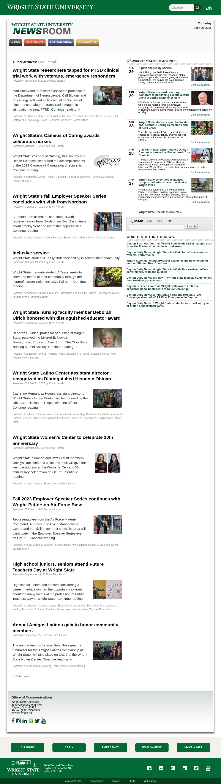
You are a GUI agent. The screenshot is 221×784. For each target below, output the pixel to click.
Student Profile (21, 296)
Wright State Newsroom (42, 29)
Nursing (25, 180)
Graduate (52, 293)
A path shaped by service (155, 68)
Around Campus (33, 237)
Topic (159, 220)
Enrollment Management (101, 605)
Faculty (52, 353)
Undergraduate (39, 296)
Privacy (116, 781)
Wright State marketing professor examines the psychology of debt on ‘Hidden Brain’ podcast (167, 262)
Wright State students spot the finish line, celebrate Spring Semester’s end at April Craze (163, 125)
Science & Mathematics (74, 120)
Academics (34, 42)
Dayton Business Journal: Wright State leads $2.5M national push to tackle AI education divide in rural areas (169, 245)
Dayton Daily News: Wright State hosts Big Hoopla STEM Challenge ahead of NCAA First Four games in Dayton (163, 296)
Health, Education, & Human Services (68, 176)
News (15, 42)
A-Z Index (28, 747)
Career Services (53, 237)
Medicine (89, 116)
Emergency (110, 747)
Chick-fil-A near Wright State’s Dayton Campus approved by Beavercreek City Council (164, 152)
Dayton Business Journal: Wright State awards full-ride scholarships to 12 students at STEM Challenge (162, 287)
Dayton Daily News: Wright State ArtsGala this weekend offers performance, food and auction (167, 271)
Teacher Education (100, 609)
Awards (42, 353)
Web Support (150, 781)
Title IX (132, 781)
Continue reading (66, 109)
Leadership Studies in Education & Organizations (85, 418)
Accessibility (97, 781)
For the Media (61, 42)
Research (54, 120)
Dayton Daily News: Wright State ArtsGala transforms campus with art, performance (167, 254)
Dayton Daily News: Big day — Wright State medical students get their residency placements (169, 279)
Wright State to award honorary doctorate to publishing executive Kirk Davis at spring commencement (164, 95)
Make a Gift (193, 747)
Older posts (21, 676)
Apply (69, 747)
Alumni (42, 293)
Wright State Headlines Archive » (160, 212)
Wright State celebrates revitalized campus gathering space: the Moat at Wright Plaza (163, 182)
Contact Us (87, 42)
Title (169, 220)
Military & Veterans (99, 544)
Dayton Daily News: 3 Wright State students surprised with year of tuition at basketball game (168, 305)
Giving (41, 176)
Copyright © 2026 (73, 781)
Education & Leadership (71, 414)
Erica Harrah (47, 62)
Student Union (104, 237)
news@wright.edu (22, 712)
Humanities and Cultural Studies (78, 293)
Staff (15, 422)
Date (149, 220)
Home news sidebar (49, 116)
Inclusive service (31, 252)
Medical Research (72, 116)
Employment (152, 747)
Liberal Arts (104, 293)
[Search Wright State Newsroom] (191, 226)
